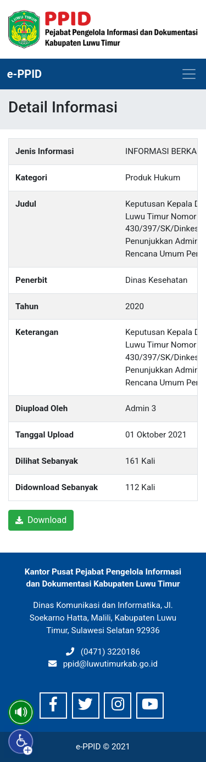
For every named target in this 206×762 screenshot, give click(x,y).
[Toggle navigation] (189, 74)
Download (40, 520)
